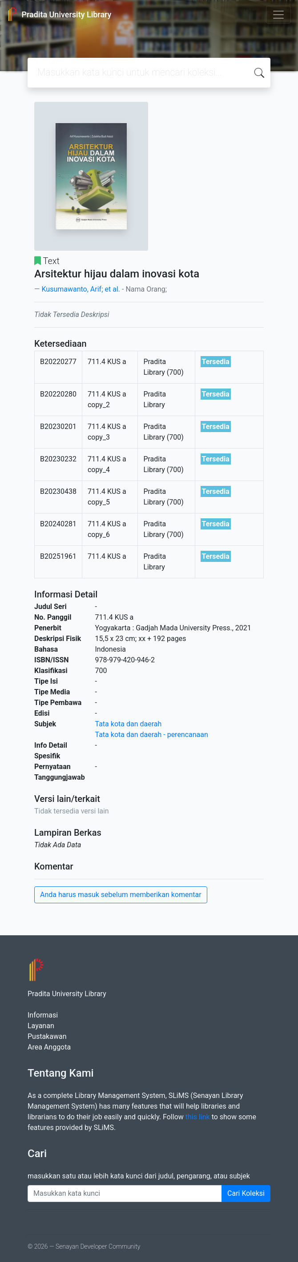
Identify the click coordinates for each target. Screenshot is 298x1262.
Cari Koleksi (246, 1193)
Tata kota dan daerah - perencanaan (151, 734)
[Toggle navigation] (278, 15)
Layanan (41, 1026)
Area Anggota (49, 1047)
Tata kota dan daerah (128, 724)
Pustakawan (47, 1036)
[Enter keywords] (125, 1193)
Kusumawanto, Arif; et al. (80, 289)
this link (197, 1117)
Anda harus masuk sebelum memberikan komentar (120, 894)
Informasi (43, 1015)
